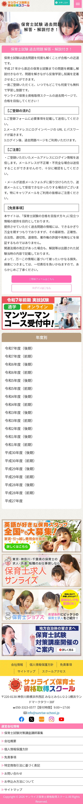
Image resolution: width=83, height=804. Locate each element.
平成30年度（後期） (21, 452)
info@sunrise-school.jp (41, 713)
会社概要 (10, 741)
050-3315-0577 (25, 707)
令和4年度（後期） (20, 396)
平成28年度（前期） (21, 492)
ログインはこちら (41, 288)
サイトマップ (26, 671)
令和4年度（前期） (20, 404)
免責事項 (66, 664)
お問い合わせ (13, 773)
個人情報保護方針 (41, 664)
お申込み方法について (19, 781)
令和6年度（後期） (20, 364)
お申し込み (63, 2)
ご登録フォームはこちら (41, 279)
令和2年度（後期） (20, 428)
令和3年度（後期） (20, 412)
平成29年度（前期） (21, 476)
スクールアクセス (54, 671)
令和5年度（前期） (20, 388)
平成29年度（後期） (21, 468)
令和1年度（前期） (20, 444)
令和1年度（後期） (20, 436)
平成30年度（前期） (21, 460)
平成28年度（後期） (21, 484)
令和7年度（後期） (20, 348)
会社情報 (17, 664)
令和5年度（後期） (20, 380)
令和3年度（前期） (20, 420)
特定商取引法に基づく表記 (22, 765)
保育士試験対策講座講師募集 (23, 733)
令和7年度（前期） (20, 356)
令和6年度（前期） (20, 372)
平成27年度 (14, 500)
